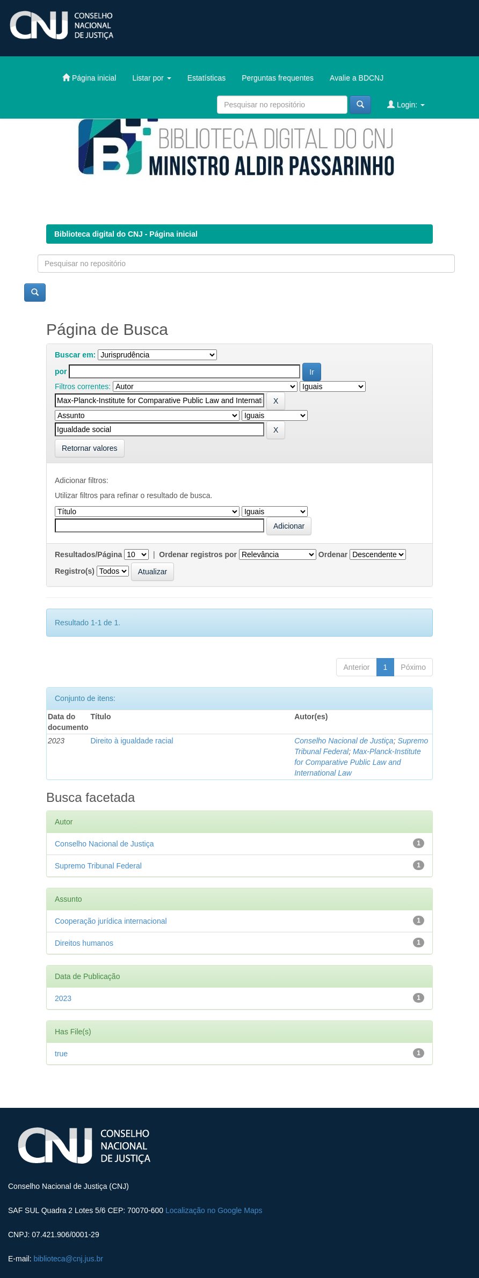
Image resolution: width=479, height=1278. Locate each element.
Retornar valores (90, 448)
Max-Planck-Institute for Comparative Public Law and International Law (357, 762)
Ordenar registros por (198, 554)
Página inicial (89, 77)
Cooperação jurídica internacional (111, 921)
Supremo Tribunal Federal (98, 865)
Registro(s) (75, 571)
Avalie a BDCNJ (356, 78)
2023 (63, 998)
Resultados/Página (88, 554)
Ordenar (332, 554)
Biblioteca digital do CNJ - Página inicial (126, 234)
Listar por (151, 78)
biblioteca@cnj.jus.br (68, 1258)
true (61, 1053)
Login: (406, 104)
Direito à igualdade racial (131, 740)
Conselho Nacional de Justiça (343, 740)
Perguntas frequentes (278, 78)
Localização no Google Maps (214, 1210)
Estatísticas (206, 78)
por (61, 371)
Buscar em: (75, 354)
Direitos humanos (84, 943)
